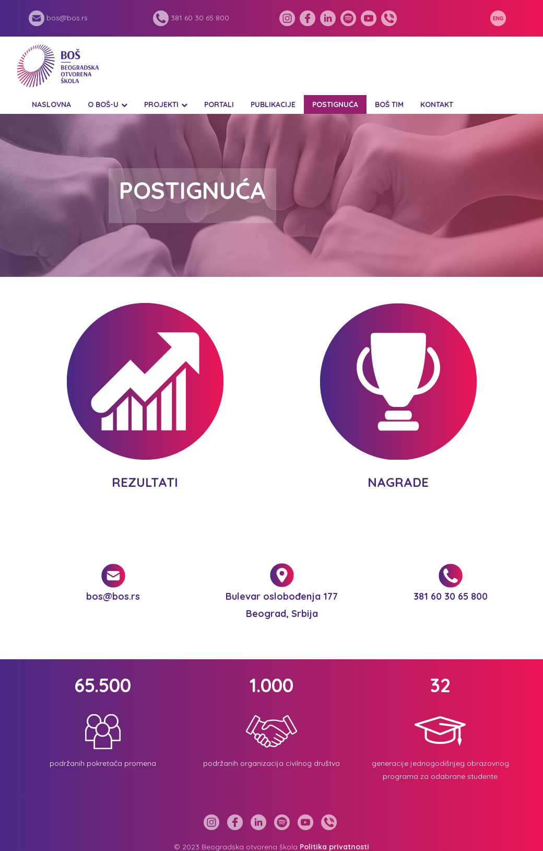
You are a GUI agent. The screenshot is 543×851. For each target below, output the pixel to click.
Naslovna (51, 104)
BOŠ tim (389, 104)
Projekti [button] (161, 104)
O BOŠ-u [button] (103, 104)
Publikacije (273, 104)
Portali (219, 104)
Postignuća (335, 104)
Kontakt (436, 104)
